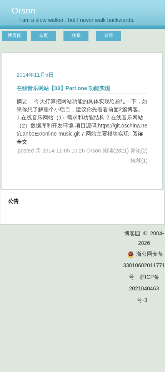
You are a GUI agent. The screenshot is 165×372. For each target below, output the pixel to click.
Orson (23, 10)
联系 (76, 35)
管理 (108, 35)
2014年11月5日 (35, 75)
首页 (43, 35)
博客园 (15, 35)
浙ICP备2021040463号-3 (144, 288)
